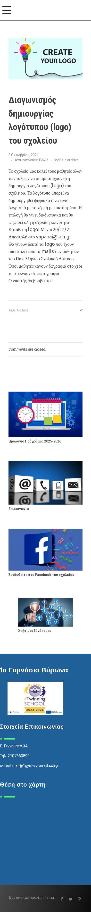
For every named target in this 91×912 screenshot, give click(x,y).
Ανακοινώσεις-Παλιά (31, 160)
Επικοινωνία (18, 509)
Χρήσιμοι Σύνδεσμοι (34, 631)
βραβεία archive (66, 160)
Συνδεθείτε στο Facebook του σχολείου (41, 575)
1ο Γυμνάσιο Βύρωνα (34, 670)
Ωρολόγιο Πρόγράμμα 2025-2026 (34, 441)
